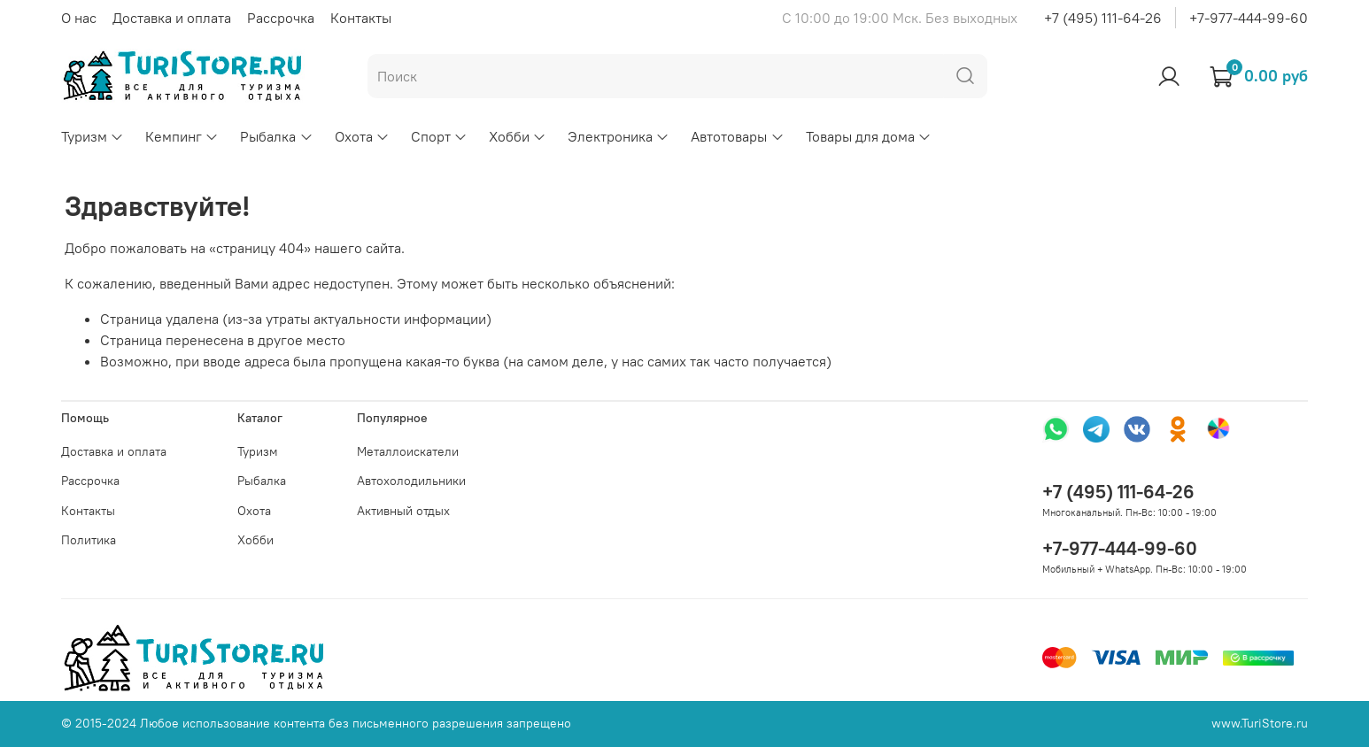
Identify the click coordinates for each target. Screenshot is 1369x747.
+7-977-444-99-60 (1248, 18)
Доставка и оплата (171, 18)
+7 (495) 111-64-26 (1103, 18)
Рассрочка (280, 18)
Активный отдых (403, 511)
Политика (88, 540)
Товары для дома (869, 136)
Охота (362, 136)
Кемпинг (182, 136)
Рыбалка (276, 136)
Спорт (439, 136)
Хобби (517, 136)
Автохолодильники (411, 481)
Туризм (92, 136)
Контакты (360, 18)
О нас (79, 18)
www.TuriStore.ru (1259, 723)
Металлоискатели (408, 451)
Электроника (618, 136)
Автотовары (737, 136)
